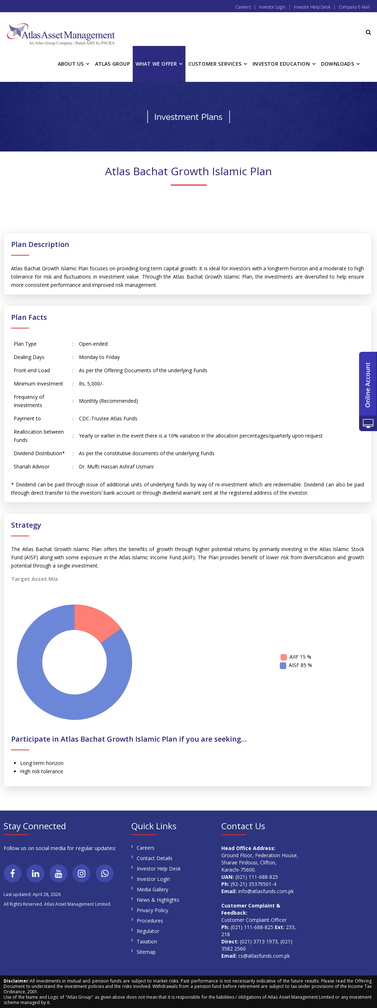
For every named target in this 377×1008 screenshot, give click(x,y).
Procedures (150, 920)
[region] (188, 116)
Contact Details (155, 858)
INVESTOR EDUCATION (281, 63)
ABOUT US (71, 63)
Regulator (148, 931)
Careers (243, 7)
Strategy (26, 525)
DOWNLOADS (337, 63)
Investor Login (272, 7)
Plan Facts (29, 317)
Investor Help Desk (312, 7)
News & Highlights (158, 899)
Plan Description (40, 244)
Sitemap (146, 951)
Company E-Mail (354, 7)
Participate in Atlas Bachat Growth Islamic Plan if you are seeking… (129, 739)
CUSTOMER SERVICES (214, 63)
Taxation (147, 941)
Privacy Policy (152, 910)
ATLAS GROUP (112, 63)
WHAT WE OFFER (156, 63)
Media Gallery (152, 889)
